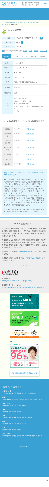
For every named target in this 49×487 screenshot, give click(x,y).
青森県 (9, 419)
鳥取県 (4, 450)
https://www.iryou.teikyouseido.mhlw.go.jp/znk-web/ (23, 287)
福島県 (33, 419)
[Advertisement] (22, 14)
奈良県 (24, 444)
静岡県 (14, 437)
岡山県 (14, 450)
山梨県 (40, 425)
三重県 (19, 437)
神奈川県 (10, 425)
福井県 (24, 431)
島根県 (9, 450)
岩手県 (14, 419)
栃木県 (30, 425)
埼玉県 (15, 425)
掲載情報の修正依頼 (33, 258)
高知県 (19, 456)
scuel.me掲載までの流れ (28, 251)
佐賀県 (9, 462)
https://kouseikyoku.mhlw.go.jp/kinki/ (17, 280)
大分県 (24, 462)
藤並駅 (4, 25)
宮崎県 (28, 462)
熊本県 (19, 462)
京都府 (14, 444)
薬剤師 (25, 51)
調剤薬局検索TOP (9, 22)
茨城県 (25, 425)
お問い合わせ (30, 129)
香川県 (9, 456)
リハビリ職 (43, 51)
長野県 (9, 431)
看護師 (36, 51)
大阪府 (4, 444)
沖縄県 (40, 462)
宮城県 (19, 419)
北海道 (4, 419)
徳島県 (4, 456)
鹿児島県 (34, 462)
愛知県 (4, 437)
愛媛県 (14, 456)
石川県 (19, 431)
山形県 (28, 419)
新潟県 (4, 431)
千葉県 (20, 425)
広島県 (19, 450)
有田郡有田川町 (33, 22)
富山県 (14, 431)
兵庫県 (9, 444)
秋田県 (24, 419)
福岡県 (4, 462)
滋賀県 (19, 444)
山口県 (24, 450)
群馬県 (35, 425)
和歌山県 (22, 22)
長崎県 (14, 462)
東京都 (4, 425)
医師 (30, 51)
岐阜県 (9, 437)
